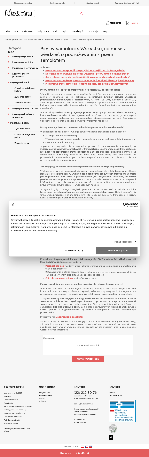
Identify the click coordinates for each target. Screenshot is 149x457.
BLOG (11, 52)
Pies (8, 31)
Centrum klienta (115, 395)
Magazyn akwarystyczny (25, 68)
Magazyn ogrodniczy (23, 62)
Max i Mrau (8, 396)
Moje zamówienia (46, 395)
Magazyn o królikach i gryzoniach (23, 115)
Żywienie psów (22, 128)
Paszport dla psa (54, 266)
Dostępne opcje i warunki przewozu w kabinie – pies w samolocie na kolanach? (87, 73)
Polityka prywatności (12, 420)
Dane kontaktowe (11, 400)
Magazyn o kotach (20, 82)
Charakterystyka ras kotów (24, 89)
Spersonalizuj (74, 250)
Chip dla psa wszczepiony (59, 278)
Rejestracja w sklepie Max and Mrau (18, 406)
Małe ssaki (27, 31)
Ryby (65, 31)
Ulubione (42, 401)
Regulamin (8, 403)
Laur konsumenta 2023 (13, 393)
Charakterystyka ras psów (24, 136)
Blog (104, 31)
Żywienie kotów (22, 96)
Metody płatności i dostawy (15, 410)
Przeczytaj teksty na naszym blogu (17, 429)
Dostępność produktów (13, 417)
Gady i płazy (43, 31)
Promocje (93, 31)
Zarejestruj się (44, 393)
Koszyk (42, 398)
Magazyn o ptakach (22, 56)
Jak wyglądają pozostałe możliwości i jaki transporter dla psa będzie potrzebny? (87, 77)
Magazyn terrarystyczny (25, 108)
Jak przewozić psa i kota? (69, 316)
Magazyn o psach (19, 122)
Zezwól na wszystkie (117, 250)
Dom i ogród (78, 31)
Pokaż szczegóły (123, 242)
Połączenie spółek (11, 423)
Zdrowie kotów (22, 102)
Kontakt (112, 393)
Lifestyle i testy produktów (20, 75)
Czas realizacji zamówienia (14, 413)
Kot (16, 31)
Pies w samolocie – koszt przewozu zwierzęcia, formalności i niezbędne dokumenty (89, 80)
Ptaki (55, 31)
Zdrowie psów (22, 143)
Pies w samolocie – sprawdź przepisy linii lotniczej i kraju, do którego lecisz (85, 70)
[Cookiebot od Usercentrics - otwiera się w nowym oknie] (125, 205)
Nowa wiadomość (88, 359)
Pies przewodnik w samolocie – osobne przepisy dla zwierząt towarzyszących (86, 83)
